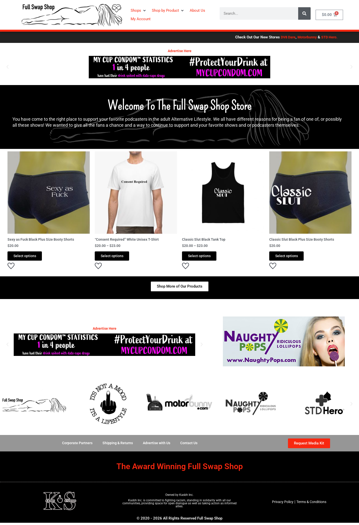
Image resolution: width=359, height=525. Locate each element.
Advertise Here (179, 51)
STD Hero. (342, 37)
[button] (138, 10)
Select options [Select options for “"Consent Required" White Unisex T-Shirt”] (117, 257)
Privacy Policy (281, 504)
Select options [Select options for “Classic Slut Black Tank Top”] (204, 257)
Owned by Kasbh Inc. (179, 497)
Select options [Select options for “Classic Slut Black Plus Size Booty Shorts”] (291, 257)
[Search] (304, 13)
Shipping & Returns (116, 445)
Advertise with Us (157, 445)
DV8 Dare (299, 37)
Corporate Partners (74, 445)
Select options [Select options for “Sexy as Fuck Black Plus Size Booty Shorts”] (30, 257)
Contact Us (191, 445)
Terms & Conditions (312, 504)
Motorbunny (320, 37)
